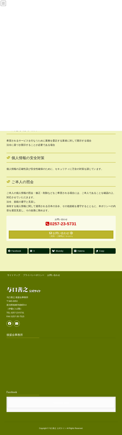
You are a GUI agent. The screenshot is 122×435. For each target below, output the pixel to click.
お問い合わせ (51, 275)
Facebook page (61, 402)
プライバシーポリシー (32, 275)
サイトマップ (13, 275)
